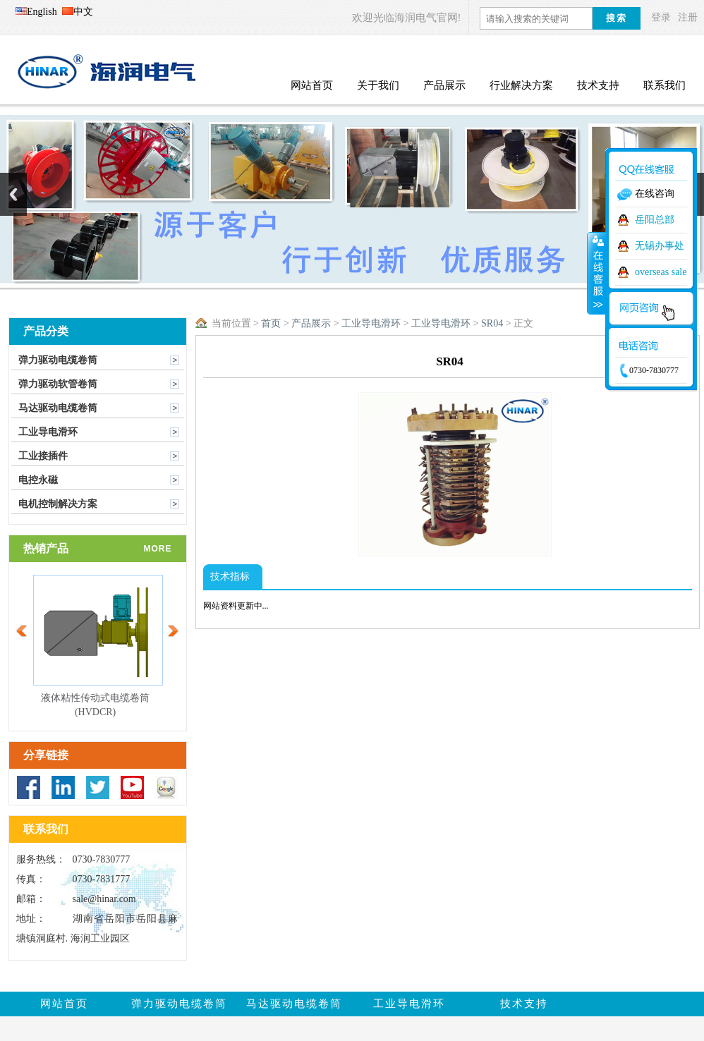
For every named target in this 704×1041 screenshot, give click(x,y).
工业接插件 (43, 456)
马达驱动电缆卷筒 (57, 408)
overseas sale (660, 272)
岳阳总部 (654, 219)
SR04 (492, 323)
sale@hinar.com (104, 899)
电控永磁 (38, 480)
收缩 (597, 273)
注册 (688, 17)
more (158, 549)
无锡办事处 (659, 246)
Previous (13, 194)
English (36, 11)
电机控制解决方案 (57, 504)
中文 (77, 11)
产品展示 (311, 323)
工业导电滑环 (48, 432)
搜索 (616, 18)
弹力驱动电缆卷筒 (57, 360)
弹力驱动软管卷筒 (57, 384)
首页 (271, 323)
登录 (661, 17)
